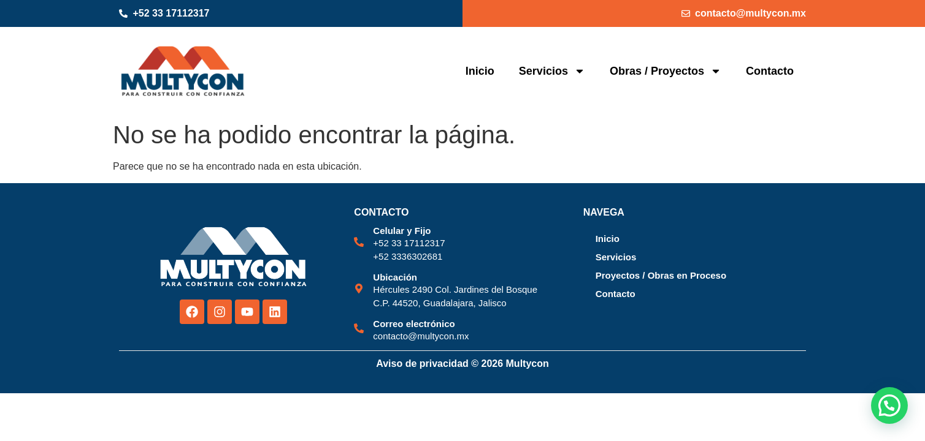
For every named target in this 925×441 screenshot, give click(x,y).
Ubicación (395, 277)
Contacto (770, 71)
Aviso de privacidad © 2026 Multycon (462, 363)
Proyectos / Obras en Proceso (661, 275)
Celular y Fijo (402, 230)
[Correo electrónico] (359, 328)
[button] (889, 405)
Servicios (552, 71)
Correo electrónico (414, 323)
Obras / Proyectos (665, 71)
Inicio (480, 71)
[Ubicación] (359, 288)
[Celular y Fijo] (359, 242)
